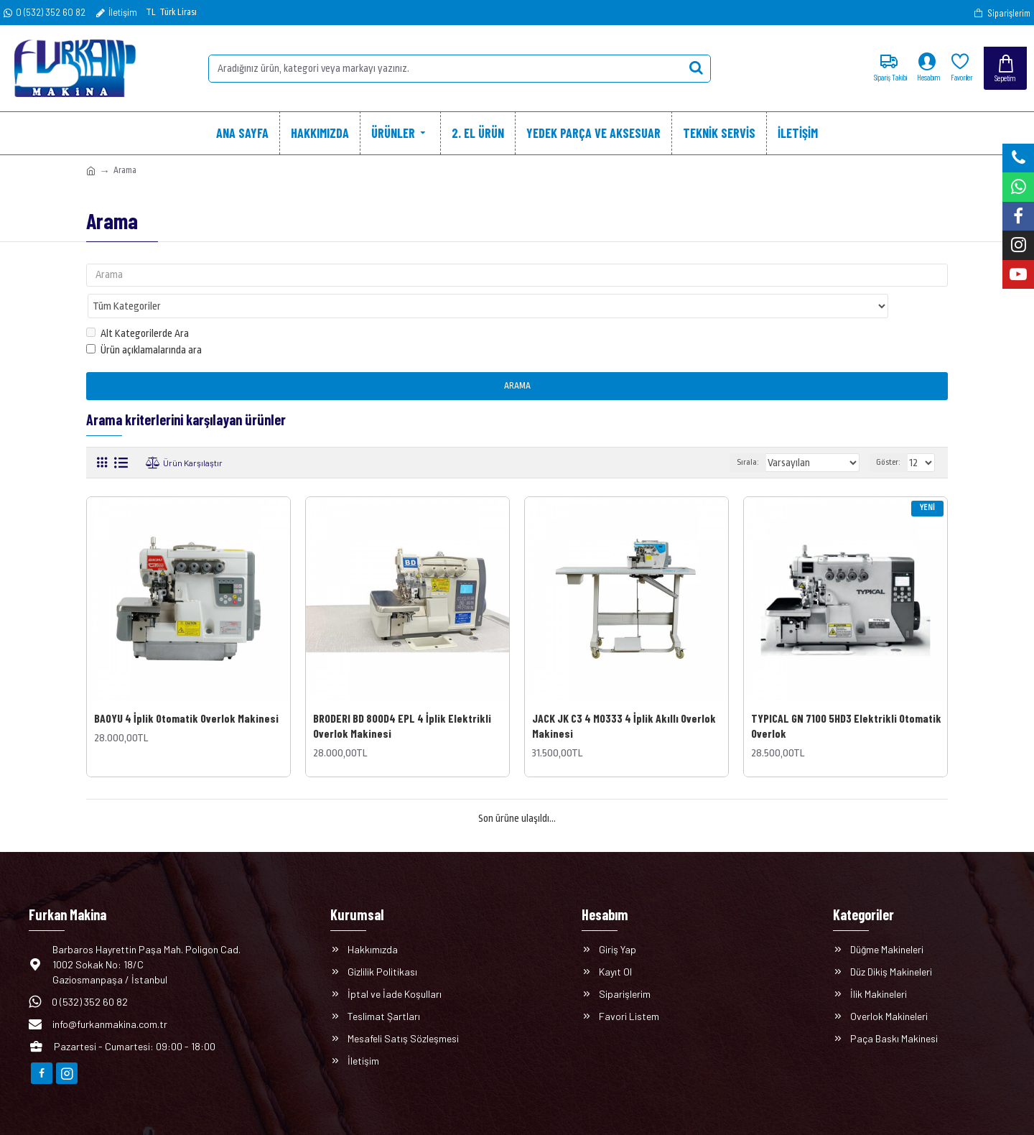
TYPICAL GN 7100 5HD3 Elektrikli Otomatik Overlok (846, 697)
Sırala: (763, 435)
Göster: (890, 435)
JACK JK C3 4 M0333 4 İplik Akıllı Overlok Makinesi (624, 697)
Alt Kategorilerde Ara (137, 306)
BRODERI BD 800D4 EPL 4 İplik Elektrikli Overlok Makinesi (402, 697)
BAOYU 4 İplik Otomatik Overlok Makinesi (186, 690)
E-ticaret (507, 1116)
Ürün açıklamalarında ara (144, 322)
